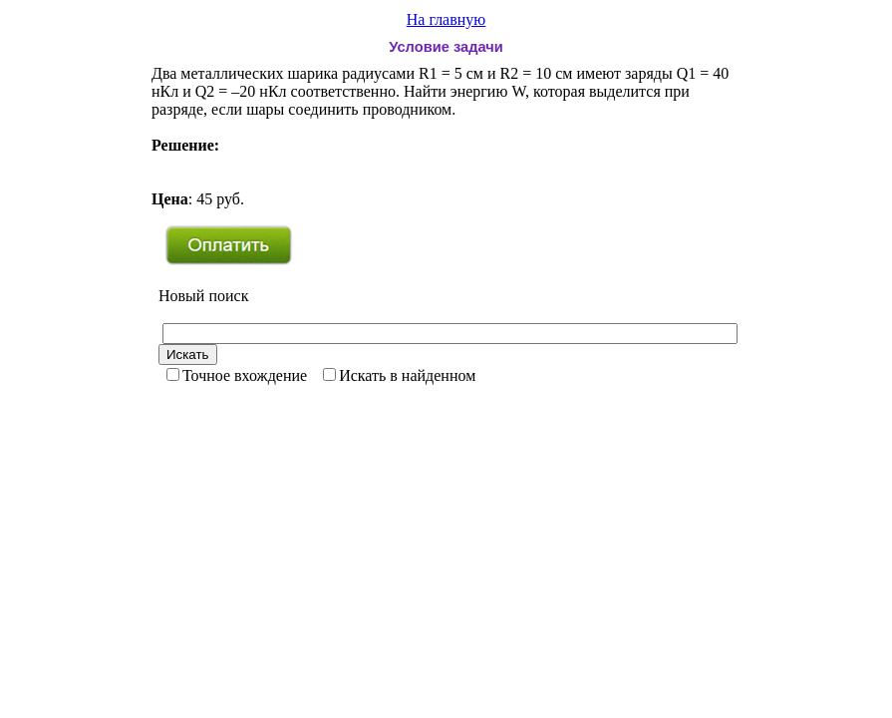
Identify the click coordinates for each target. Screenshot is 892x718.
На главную (446, 19)
